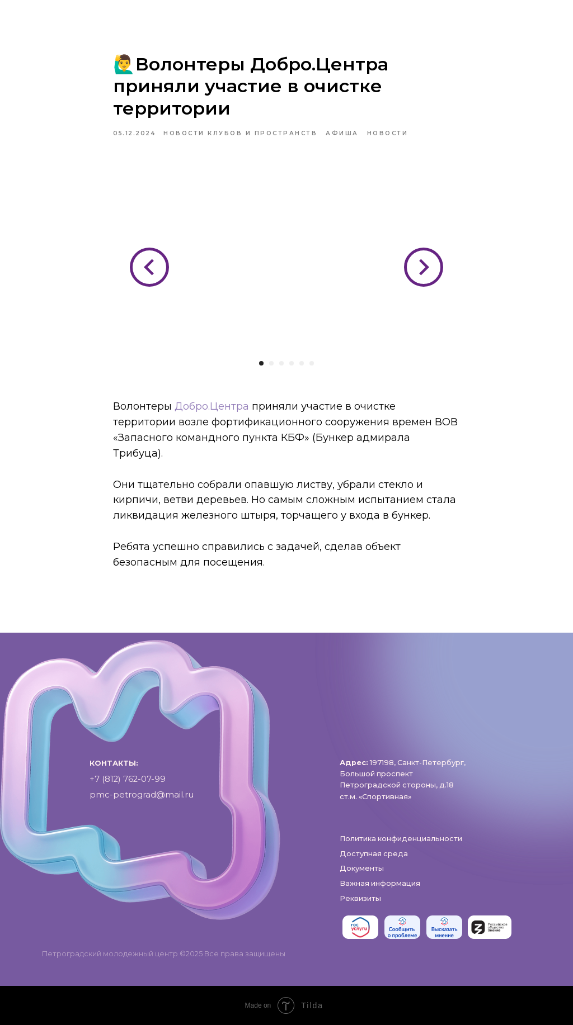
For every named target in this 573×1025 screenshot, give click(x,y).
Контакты (394, 29)
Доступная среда (294, 29)
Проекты (196, 29)
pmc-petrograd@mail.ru (142, 795)
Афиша (392, 15)
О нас (178, 15)
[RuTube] (501, 22)
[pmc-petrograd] (550, 22)
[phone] (526, 22)
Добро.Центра (212, 406)
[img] (360, 927)
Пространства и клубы (282, 15)
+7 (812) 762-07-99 (128, 779)
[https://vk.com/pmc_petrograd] (476, 22)
